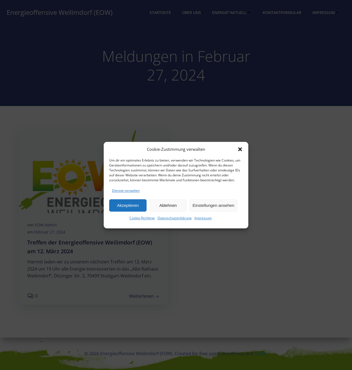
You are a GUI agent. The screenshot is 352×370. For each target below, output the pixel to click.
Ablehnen (168, 207)
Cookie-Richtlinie (142, 220)
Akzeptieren (128, 207)
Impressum (203, 220)
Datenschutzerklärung (175, 220)
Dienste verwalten (126, 192)
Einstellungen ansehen (213, 207)
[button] (240, 151)
